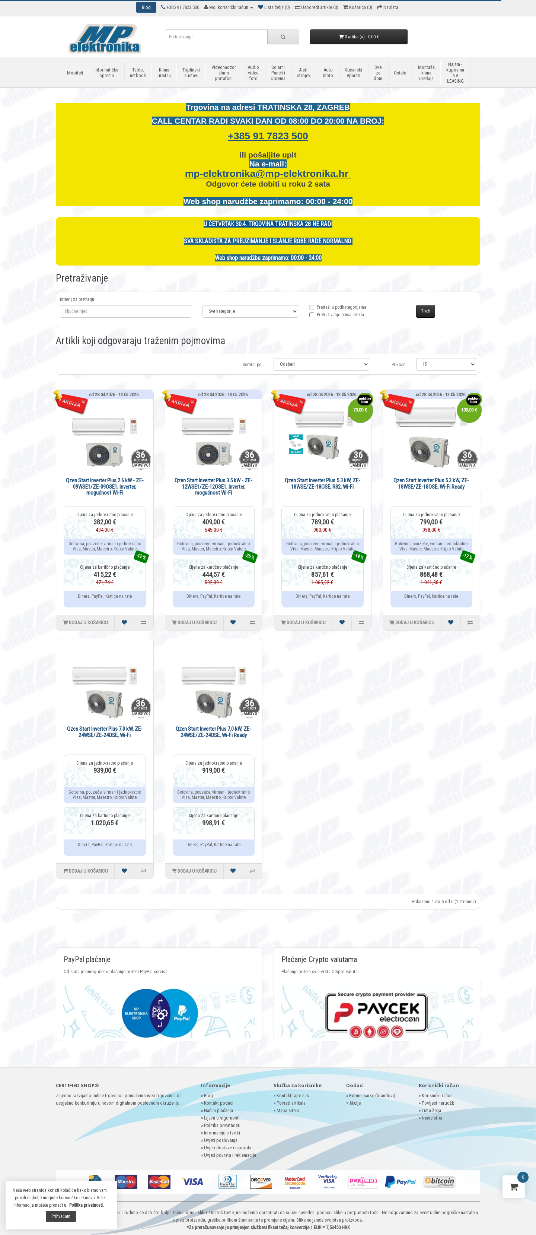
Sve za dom (378, 72)
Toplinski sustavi (191, 72)
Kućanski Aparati (353, 72)
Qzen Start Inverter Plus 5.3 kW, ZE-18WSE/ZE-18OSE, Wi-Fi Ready (431, 483)
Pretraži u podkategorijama (337, 311)
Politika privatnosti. (86, 1205)
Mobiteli (75, 73)
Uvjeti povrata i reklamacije (230, 1155)
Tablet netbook (138, 72)
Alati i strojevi (304, 72)
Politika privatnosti (222, 1125)
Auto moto (328, 72)
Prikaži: (398, 364)
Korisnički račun (437, 1095)
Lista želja (431, 1110)
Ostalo (400, 73)
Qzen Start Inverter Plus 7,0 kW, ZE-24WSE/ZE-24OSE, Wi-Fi (105, 732)
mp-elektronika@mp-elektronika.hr (268, 173)
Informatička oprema (106, 72)
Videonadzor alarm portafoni (223, 72)
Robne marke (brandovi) (372, 1095)
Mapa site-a (288, 1110)
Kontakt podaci (218, 1103)
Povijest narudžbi (439, 1103)
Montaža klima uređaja (426, 72)
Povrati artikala (291, 1103)
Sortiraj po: (252, 364)
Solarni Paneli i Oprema (278, 72)
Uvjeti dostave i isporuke (228, 1147)
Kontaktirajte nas (293, 1095)
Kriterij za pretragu (77, 299)
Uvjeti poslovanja (220, 1140)
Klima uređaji (164, 72)
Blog (208, 1095)
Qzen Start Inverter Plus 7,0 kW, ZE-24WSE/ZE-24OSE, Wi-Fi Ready (213, 732)
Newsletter (432, 1118)
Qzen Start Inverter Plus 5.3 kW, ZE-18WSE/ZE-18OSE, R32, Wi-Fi (322, 483)
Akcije (355, 1103)
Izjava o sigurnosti (222, 1118)
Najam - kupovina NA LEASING (455, 72)
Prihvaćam (60, 1216)
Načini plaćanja (218, 1110)
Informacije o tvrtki (222, 1133)
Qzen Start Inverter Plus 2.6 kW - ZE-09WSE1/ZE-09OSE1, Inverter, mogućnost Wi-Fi (105, 486)
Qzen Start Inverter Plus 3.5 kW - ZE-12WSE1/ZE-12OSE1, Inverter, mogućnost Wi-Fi (213, 486)
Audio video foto (253, 72)
